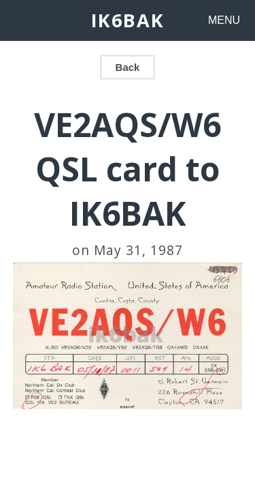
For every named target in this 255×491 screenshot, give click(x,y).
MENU (224, 20)
